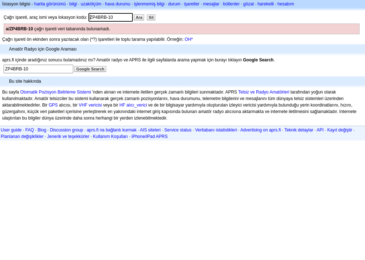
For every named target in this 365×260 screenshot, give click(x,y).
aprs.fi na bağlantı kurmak (111, 130)
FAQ (29, 130)
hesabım (286, 3)
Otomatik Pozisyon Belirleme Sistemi (55, 92)
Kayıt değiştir (339, 130)
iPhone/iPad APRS (149, 136)
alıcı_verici (136, 105)
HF (122, 105)
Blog (42, 130)
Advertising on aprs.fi (260, 130)
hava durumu (117, 3)
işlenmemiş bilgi (149, 3)
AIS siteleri (150, 130)
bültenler (231, 3)
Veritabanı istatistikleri (216, 130)
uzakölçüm (91, 3)
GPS (53, 105)
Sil (151, 17)
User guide (11, 130)
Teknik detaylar (298, 130)
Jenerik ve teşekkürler (68, 136)
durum (174, 3)
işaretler (192, 3)
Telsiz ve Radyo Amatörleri (263, 92)
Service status (177, 130)
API (320, 130)
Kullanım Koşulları (110, 136)
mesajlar (211, 3)
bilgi (73, 3)
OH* (189, 39)
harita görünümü (50, 3)
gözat (248, 3)
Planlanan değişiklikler (22, 136)
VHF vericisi (90, 105)
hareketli (265, 3)
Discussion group (66, 130)
